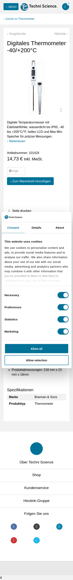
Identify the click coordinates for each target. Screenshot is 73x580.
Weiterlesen (17, 141)
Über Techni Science (37, 462)
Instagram (36, 526)
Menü (11, 6)
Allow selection (36, 360)
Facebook (14, 526)
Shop (36, 475)
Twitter (36, 540)
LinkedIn (59, 526)
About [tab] (59, 227)
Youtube (14, 540)
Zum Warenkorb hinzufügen (31, 181)
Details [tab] (36, 227)
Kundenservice (36, 488)
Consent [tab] (13, 227)
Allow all (36, 348)
